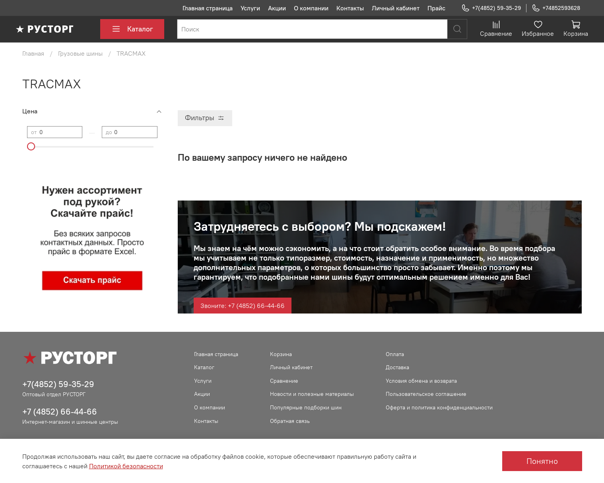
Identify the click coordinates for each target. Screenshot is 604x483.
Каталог (132, 29)
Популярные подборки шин (306, 407)
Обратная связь (290, 421)
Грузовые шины (80, 53)
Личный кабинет (395, 8)
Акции (277, 8)
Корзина (281, 354)
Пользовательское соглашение (426, 393)
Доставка (397, 367)
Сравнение (284, 380)
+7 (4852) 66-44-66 (59, 411)
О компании (311, 8)
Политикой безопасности (126, 466)
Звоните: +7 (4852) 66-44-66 (242, 306)
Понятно (542, 461)
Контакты (350, 8)
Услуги (250, 8)
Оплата (395, 354)
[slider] (31, 146)
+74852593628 (556, 8)
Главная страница (208, 8)
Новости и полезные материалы (312, 393)
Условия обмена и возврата (421, 380)
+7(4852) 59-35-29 (491, 8)
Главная (33, 53)
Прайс (436, 8)
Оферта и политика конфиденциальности (439, 407)
